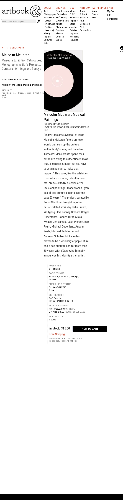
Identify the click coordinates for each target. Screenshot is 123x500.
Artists (59, 24)
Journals (60, 36)
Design (48, 20)
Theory (47, 33)
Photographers (63, 27)
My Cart (111, 11)
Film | (46, 24)
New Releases (62, 11)
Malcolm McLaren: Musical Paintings (22, 85)
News (94, 11)
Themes (59, 33)
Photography (50, 14)
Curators (60, 30)
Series (59, 40)
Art (45, 11)
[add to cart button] (90, 329)
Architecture (49, 17)
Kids (46, 43)
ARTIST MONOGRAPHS (13, 48)
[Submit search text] (39, 21)
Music (52, 24)
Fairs (94, 17)
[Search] (19, 21)
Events (95, 14)
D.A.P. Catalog (62, 20)
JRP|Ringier (54, 269)
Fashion (48, 27)
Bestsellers (62, 14)
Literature (48, 30)
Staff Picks (61, 17)
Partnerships (85, 30)
